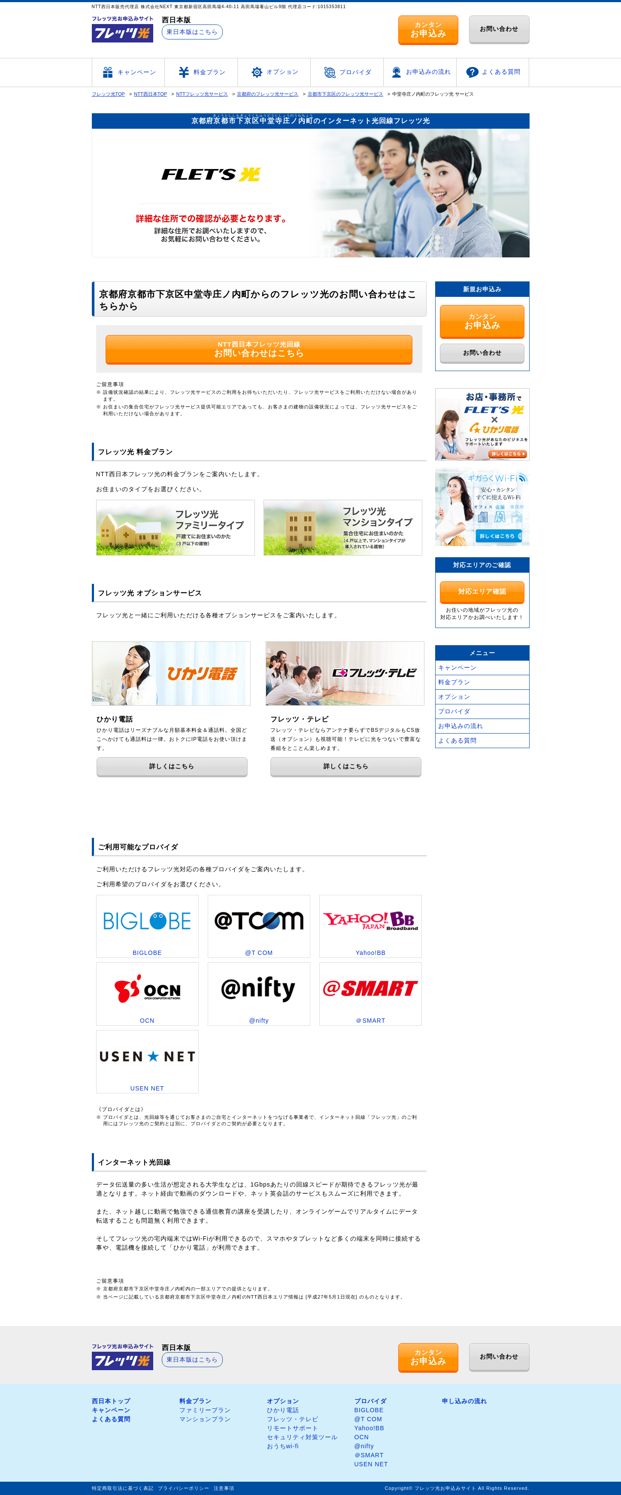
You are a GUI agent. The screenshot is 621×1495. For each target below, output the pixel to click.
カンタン (428, 29)
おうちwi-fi (283, 1446)
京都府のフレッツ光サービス (267, 94)
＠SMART (369, 1455)
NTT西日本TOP (150, 94)
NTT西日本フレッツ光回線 (259, 349)
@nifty (364, 1446)
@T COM (368, 1419)
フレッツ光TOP (108, 94)
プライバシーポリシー (183, 1488)
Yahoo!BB (369, 1428)
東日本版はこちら (192, 31)
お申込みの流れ (420, 72)
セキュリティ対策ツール (302, 1437)
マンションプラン (205, 1419)
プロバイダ (347, 72)
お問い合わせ (499, 28)
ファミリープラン (205, 1410)
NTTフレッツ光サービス (202, 94)
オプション (274, 72)
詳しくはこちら (171, 766)
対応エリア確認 (482, 591)
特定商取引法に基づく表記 (123, 1488)
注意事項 (224, 1488)
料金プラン (201, 72)
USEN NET (371, 1464)
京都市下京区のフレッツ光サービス (345, 94)
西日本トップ (111, 1401)
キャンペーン (128, 72)
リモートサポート (292, 1428)
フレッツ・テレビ (292, 1419)
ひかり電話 (283, 1410)
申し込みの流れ (464, 1401)
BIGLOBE (369, 1410)
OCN (361, 1437)
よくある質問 (493, 72)
